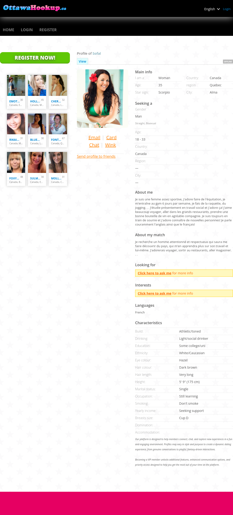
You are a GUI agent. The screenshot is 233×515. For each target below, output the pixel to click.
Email (94, 137)
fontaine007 (56, 140)
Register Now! (35, 57)
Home (8, 29)
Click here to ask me (154, 273)
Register (48, 29)
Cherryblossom (56, 101)
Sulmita (35, 178)
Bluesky (35, 140)
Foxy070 (14, 178)
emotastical (14, 101)
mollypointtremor (56, 178)
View (82, 61)
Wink (110, 145)
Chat (94, 145)
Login (227, 9)
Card (111, 137)
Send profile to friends (96, 156)
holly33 (35, 101)
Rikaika (14, 140)
